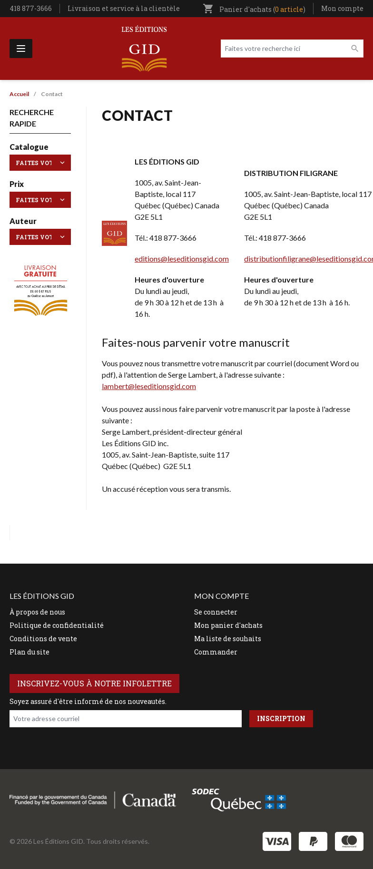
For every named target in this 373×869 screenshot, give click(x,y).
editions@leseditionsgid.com (182, 258)
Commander (215, 651)
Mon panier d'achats (228, 625)
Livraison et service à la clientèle (124, 8)
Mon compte (342, 8)
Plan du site (29, 651)
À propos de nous (37, 611)
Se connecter (215, 611)
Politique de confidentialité (57, 625)
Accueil (19, 94)
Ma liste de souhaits (227, 638)
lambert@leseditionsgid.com (149, 386)
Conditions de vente (43, 638)
